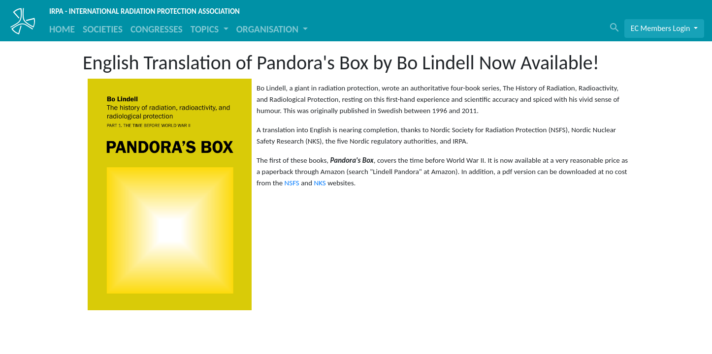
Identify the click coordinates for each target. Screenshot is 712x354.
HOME (62, 29)
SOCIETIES (103, 29)
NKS (320, 182)
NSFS (292, 182)
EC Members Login (661, 28)
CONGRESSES (156, 29)
